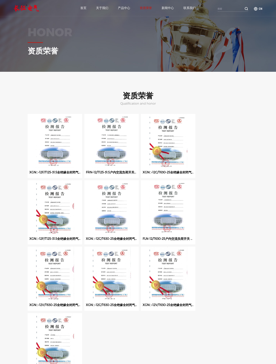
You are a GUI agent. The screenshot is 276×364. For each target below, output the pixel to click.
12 (108, 320)
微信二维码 (223, 349)
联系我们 (189, 8)
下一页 (143, 320)
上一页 (36, 320)
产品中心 (124, 8)
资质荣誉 (146, 8)
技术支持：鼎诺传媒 (109, 356)
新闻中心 (168, 8)
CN (260, 8)
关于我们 (102, 8)
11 (98, 320)
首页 (83, 8)
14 (129, 320)
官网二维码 (240, 349)
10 (87, 320)
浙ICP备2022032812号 (132, 356)
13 (119, 320)
